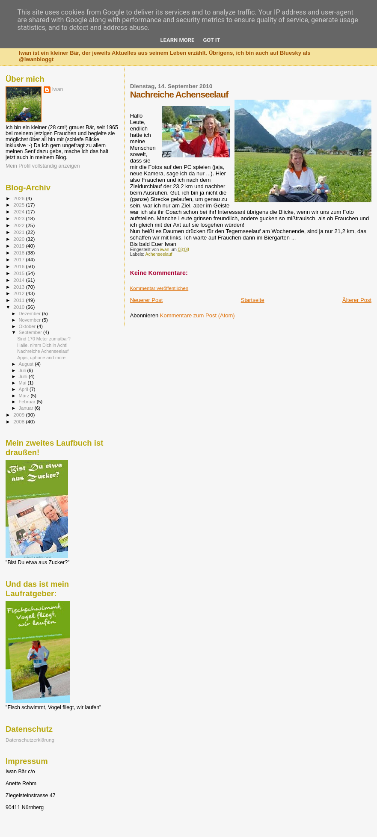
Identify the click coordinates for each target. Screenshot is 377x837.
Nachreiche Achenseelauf (42, 351)
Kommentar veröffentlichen (159, 288)
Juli (23, 370)
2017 (19, 259)
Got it (211, 40)
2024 (19, 211)
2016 (19, 266)
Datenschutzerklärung (30, 739)
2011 (19, 300)
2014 (19, 280)
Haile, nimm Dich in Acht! (42, 345)
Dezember (30, 313)
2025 (19, 204)
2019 (19, 245)
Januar (27, 408)
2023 (19, 218)
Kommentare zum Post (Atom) (197, 315)
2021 (19, 232)
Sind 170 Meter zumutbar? (44, 338)
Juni (24, 376)
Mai (23, 382)
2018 (19, 252)
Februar (28, 401)
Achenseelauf (158, 254)
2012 (19, 293)
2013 (19, 287)
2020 (19, 239)
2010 (19, 307)
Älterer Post (356, 300)
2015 (19, 273)
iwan (57, 89)
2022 (19, 225)
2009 (19, 414)
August (27, 364)
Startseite (252, 300)
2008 (19, 421)
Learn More (177, 40)
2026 (19, 198)
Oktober (28, 326)
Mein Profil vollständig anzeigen (43, 166)
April (24, 389)
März (25, 395)
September (31, 332)
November (30, 319)
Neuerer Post (146, 300)
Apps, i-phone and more (41, 357)
